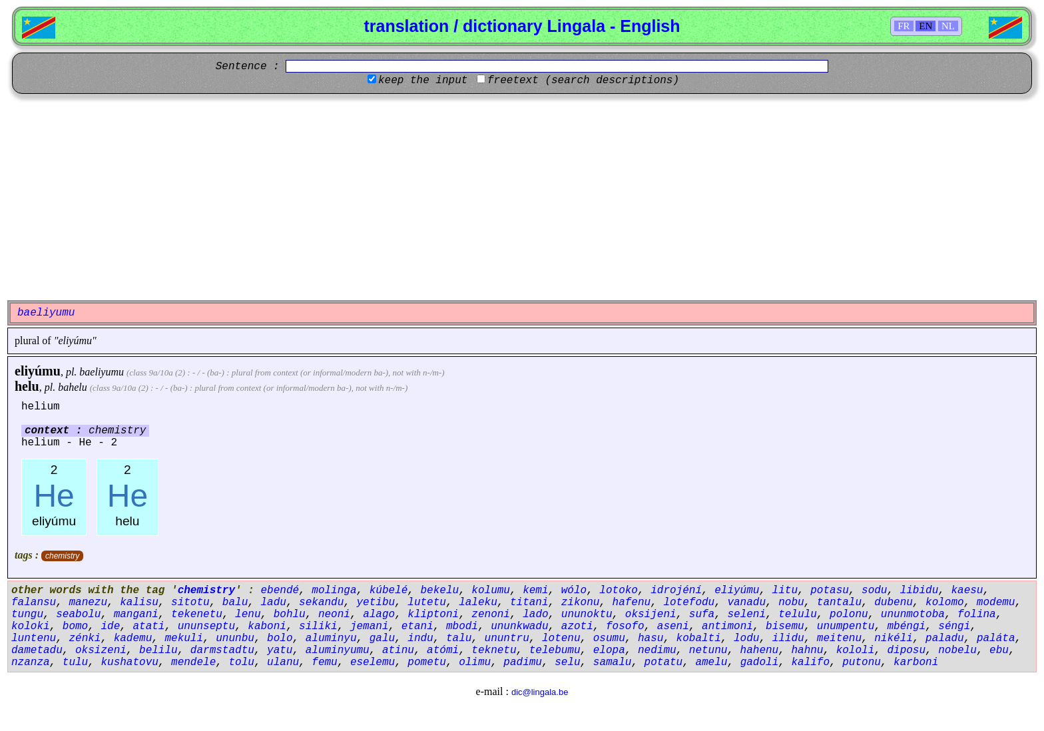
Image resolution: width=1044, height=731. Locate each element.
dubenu (893, 603)
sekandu (321, 603)
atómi (443, 650)
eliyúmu (38, 371)
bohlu (290, 614)
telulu (797, 614)
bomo (75, 626)
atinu (398, 650)
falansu (33, 603)
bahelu (72, 387)
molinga (334, 591)
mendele (193, 662)
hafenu (632, 603)
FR (904, 26)
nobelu (957, 650)
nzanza (30, 662)
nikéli (893, 638)
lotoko (618, 591)
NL (948, 26)
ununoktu (587, 614)
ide (110, 626)
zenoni (490, 614)
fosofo (625, 626)
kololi (855, 650)
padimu (522, 662)
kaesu (967, 591)
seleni (746, 614)
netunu (708, 650)
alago (379, 614)
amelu (711, 662)
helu (27, 386)
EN (925, 26)
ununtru (507, 638)
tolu (241, 662)
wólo (574, 591)
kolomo (944, 603)
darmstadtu (222, 650)
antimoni (727, 626)
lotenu (561, 638)
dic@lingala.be (539, 692)
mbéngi (906, 626)
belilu (158, 650)
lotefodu (688, 603)
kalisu (139, 603)
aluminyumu (338, 650)
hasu (650, 638)
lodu (746, 638)
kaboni (267, 626)
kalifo (810, 662)
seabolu (78, 614)
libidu (919, 591)
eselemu (372, 662)
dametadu (37, 650)
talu (458, 638)
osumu (609, 638)
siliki (318, 626)
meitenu (839, 638)
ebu (999, 650)
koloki (30, 626)
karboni (916, 662)
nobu (791, 603)
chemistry (62, 556)
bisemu (785, 626)
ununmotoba (913, 614)
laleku (478, 603)
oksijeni (650, 614)
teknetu (493, 650)
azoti (577, 626)
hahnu (807, 650)
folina (976, 614)
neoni (334, 614)
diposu (906, 650)
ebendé (279, 591)
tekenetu (196, 614)
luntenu (33, 638)
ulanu (283, 662)
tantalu (839, 603)
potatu (664, 662)
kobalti (698, 638)
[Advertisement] (522, 197)
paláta (996, 638)
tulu (75, 662)
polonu (849, 614)
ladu (273, 603)
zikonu (580, 603)
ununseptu (206, 626)
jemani (369, 626)
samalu (612, 662)
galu (382, 638)
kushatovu (129, 662)
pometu (426, 662)
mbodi (462, 626)
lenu (247, 614)
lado (535, 614)
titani (529, 603)
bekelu (440, 591)
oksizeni (101, 650)
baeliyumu (101, 371)
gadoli (759, 662)
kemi (535, 591)
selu (567, 662)
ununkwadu (519, 626)
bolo (279, 638)
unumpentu (845, 626)
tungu (27, 614)
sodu (874, 591)
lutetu (426, 603)
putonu (861, 662)
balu (235, 603)
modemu (996, 603)
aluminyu (331, 638)
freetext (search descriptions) (583, 81)
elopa (609, 650)
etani (417, 626)
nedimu (657, 650)
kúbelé (389, 591)
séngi (954, 626)
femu (324, 662)
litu (785, 591)
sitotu (190, 603)
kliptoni (433, 614)
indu (420, 638)
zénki (85, 638)
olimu (475, 662)
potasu (829, 591)
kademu (133, 638)
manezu (88, 603)
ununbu (235, 638)
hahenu (759, 650)
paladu (944, 638)
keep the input (422, 81)
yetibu (376, 603)
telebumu (555, 650)
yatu (279, 650)
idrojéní (676, 591)
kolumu (490, 591)
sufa (701, 614)
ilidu (788, 638)
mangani (136, 614)
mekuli (183, 638)
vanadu (746, 603)
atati (148, 626)
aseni (673, 626)
